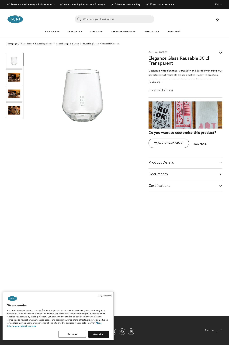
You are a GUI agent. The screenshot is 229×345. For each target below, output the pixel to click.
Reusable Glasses (110, 44)
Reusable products (43, 44)
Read (154, 82)
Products (51, 31)
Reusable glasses (91, 44)
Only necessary (104, 296)
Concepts (74, 31)
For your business (122, 31)
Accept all (98, 334)
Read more (200, 144)
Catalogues (151, 31)
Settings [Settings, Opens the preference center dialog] (72, 334)
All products (26, 44)
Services (95, 31)
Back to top (213, 330)
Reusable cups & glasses (67, 44)
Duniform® (173, 31)
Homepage (12, 44)
